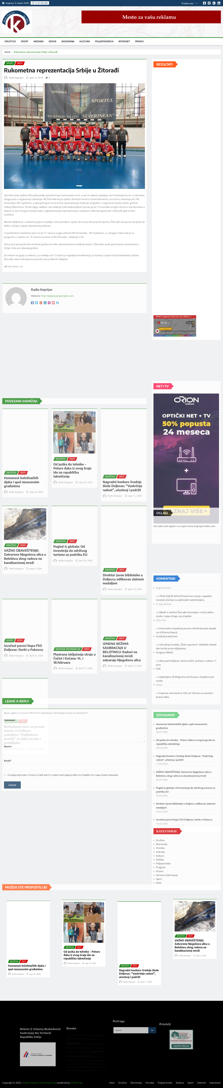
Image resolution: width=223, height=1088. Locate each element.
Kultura (85, 41)
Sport (24, 41)
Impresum (215, 1082)
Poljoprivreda (104, 41)
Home (7, 52)
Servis (52, 41)
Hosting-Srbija (49, 1082)
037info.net (76, 1082)
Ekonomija (67, 41)
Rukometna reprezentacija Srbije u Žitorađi (35, 52)
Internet (124, 41)
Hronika (38, 41)
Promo (139, 41)
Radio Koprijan (16, 77)
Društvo (10, 41)
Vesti (111, 1082)
